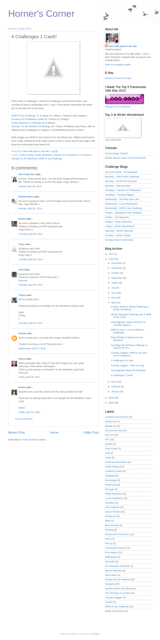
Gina (21, 269)
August (115, 283)
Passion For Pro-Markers (118, 106)
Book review (111, 448)
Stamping (110, 584)
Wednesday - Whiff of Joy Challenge (123, 208)
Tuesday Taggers (113, 597)
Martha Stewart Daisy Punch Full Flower (125, 158)
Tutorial (109, 602)
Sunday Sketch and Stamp (118, 588)
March (114, 381)
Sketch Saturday (113, 570)
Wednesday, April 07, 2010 (32, 348)
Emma (21, 219)
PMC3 (108, 539)
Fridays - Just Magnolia (117, 217)
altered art (110, 426)
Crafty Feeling (27, 155)
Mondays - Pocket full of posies (121, 181)
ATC (107, 439)
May (113, 297)
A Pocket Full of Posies (117, 417)
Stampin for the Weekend (24, 158)
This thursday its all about (118, 593)
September (117, 278)
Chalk (108, 457)
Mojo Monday (112, 525)
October (115, 273)
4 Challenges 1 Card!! (122, 375)
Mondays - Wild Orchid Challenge (122, 176)
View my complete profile (117, 64)
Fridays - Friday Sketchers (118, 222)
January (115, 391)
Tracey (22, 295)
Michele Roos (25, 196)
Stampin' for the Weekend (25, 126)
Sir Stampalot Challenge (117, 566)
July (113, 288)
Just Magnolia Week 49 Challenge (128, 370)
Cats (107, 453)
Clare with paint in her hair (122, 46)
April (114, 302)
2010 (111, 259)
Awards (109, 444)
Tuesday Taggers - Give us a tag (127, 365)
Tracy (21, 244)
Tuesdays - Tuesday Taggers (119, 195)
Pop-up (108, 543)
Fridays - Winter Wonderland (119, 226)
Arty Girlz (110, 435)
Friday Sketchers (43, 155)
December (116, 263)
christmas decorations (116, 462)
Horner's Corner (41, 13)
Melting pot (110, 516)
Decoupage (111, 480)
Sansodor (110, 561)
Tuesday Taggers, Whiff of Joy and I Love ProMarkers (129, 354)
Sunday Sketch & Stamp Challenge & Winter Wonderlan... (130, 308)
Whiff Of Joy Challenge (50, 158)
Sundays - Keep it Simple (118, 235)
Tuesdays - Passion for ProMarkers (123, 190)
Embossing (110, 484)
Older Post (91, 432)
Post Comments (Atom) (34, 439)
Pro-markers (85, 155)
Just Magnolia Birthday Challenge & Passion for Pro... (129, 346)
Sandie (22, 333)
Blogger (96, 634)
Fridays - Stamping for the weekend (123, 212)
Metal (108, 521)
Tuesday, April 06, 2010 (30, 234)
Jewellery (110, 503)
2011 (111, 254)
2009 (111, 398)
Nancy (21, 359)
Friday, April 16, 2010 (29, 412)
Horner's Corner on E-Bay (118, 78)
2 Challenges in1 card (122, 360)
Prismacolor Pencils (115, 548)
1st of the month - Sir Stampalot (121, 172)
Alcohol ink (110, 421)
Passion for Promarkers (66, 155)
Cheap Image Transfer (116, 153)
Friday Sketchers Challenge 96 (27, 122)
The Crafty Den (26, 174)
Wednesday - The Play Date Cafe (122, 199)
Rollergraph (111, 557)
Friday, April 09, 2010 (29, 377)
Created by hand (113, 471)
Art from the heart (114, 430)
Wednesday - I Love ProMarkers (121, 204)
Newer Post (16, 432)
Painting (109, 530)
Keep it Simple (112, 511)
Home (54, 432)
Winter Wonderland (115, 611)
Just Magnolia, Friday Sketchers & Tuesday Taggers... (128, 323)
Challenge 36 (46, 126)
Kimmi (21, 387)
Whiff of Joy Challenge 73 (25, 115)
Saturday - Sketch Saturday (119, 231)
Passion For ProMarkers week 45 (29, 119)
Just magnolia (112, 507)
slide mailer (111, 575)
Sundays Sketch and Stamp (119, 240)
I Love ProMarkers (114, 498)
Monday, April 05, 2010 (30, 208)
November (116, 268)
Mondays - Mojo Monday (117, 185)
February (116, 386)
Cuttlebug (110, 475)
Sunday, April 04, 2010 (29, 186)
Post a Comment (23, 419)
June (114, 293)
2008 (111, 403)
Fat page (109, 489)
